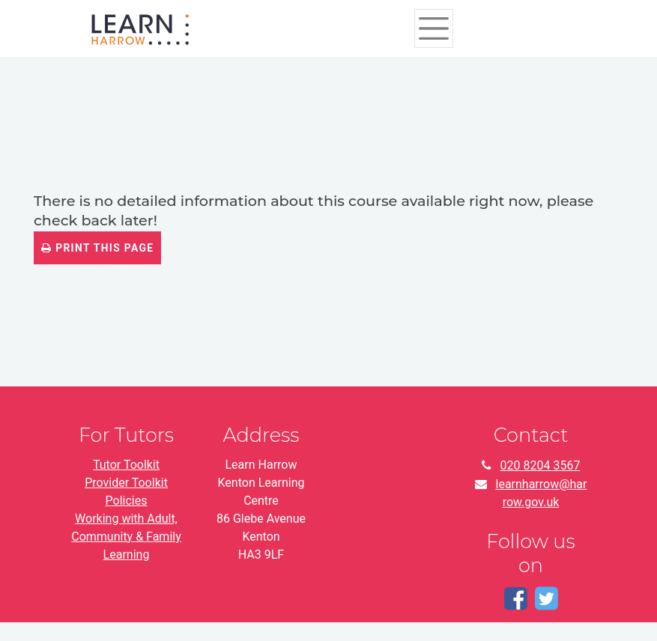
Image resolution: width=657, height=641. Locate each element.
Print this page (97, 248)
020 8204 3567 (540, 465)
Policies (127, 500)
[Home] (140, 28)
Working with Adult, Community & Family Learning (126, 536)
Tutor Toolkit (126, 465)
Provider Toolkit (126, 483)
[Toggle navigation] (434, 28)
